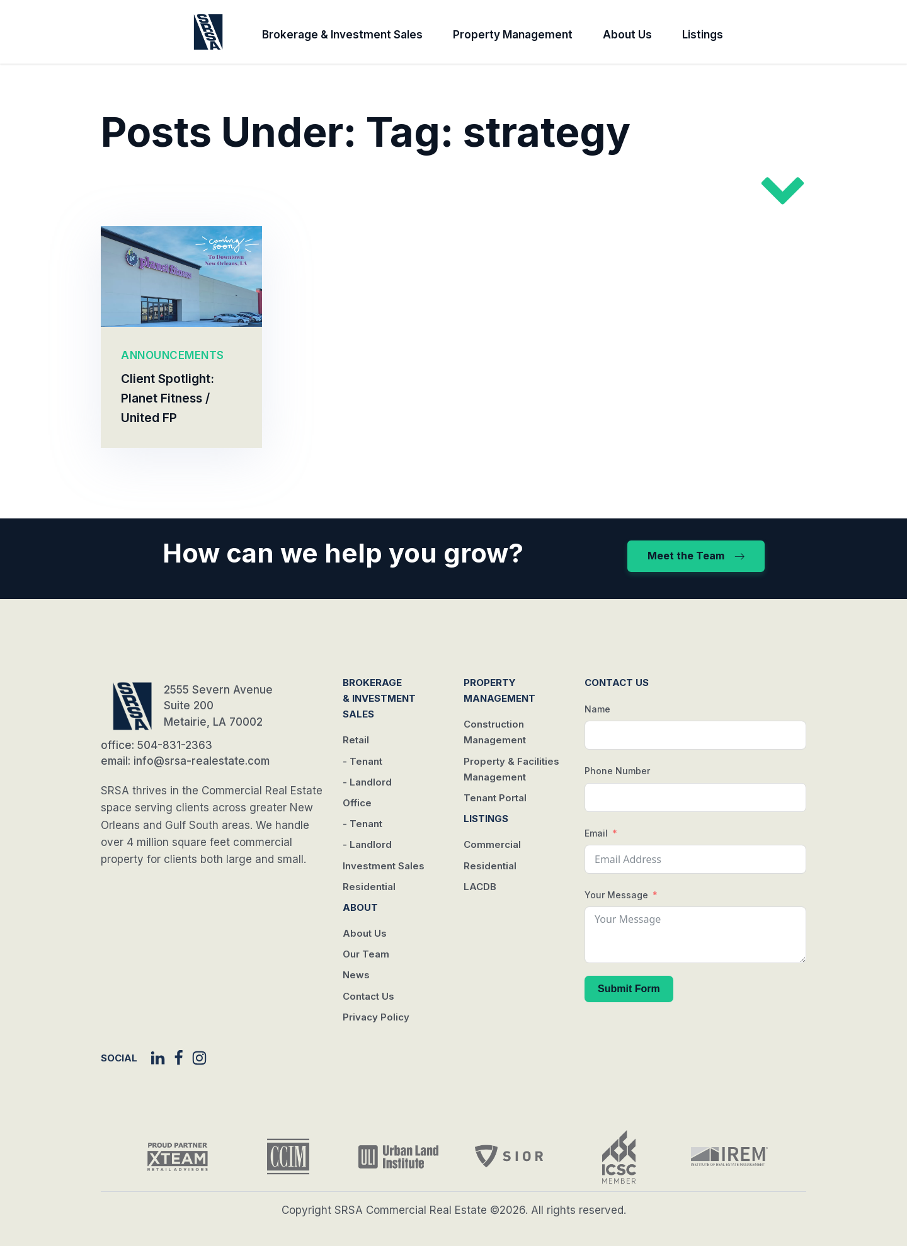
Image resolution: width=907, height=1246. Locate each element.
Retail (356, 740)
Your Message (616, 894)
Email (596, 833)
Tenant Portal (495, 798)
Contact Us (368, 996)
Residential (369, 887)
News (356, 975)
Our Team (366, 954)
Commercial (492, 844)
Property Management (513, 34)
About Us (627, 34)
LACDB (480, 887)
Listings (702, 34)
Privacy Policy (376, 1017)
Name (597, 709)
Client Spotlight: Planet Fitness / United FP (167, 399)
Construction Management (495, 732)
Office (357, 803)
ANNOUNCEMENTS (172, 355)
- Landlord (367, 782)
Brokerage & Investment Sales (342, 34)
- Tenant (362, 761)
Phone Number (617, 770)
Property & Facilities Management (511, 769)
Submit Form (629, 988)
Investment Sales (384, 866)
